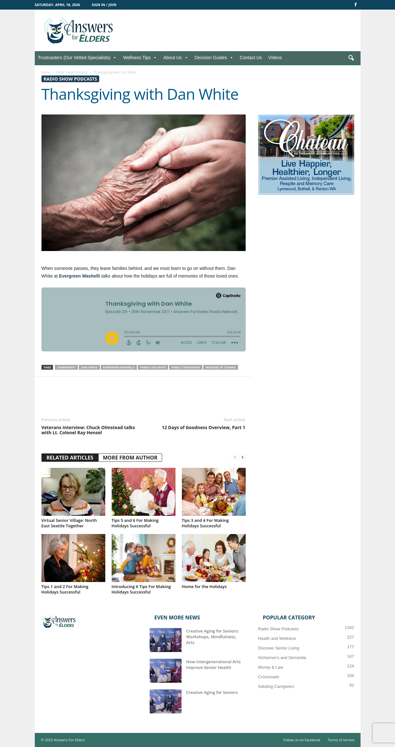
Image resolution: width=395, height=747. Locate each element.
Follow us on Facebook (301, 739)
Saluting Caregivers (276, 686)
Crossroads (268, 676)
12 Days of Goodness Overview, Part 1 (203, 427)
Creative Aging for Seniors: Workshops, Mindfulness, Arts (212, 636)
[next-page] (242, 457)
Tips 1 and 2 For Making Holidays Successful (65, 589)
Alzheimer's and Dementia (282, 657)
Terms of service (341, 739)
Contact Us (251, 57)
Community (66, 367)
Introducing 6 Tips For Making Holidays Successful (141, 589)
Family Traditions (185, 367)
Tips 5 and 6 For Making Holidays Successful (135, 523)
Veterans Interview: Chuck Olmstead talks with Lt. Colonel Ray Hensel (88, 430)
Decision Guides (214, 57)
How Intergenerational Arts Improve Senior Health (213, 664)
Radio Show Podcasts (72, 72)
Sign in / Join (104, 4)
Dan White (89, 367)
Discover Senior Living (278, 648)
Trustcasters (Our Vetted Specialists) (77, 57)
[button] (351, 58)
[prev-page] (235, 457)
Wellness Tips (140, 57)
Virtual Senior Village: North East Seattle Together (69, 523)
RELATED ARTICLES (70, 457)
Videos (275, 57)
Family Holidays (153, 367)
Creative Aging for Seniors (212, 692)
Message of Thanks (220, 367)
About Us (175, 57)
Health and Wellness (277, 638)
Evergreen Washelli (79, 276)
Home (45, 72)
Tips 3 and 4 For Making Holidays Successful (205, 523)
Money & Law (270, 667)
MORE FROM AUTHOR (130, 457)
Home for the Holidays (204, 586)
